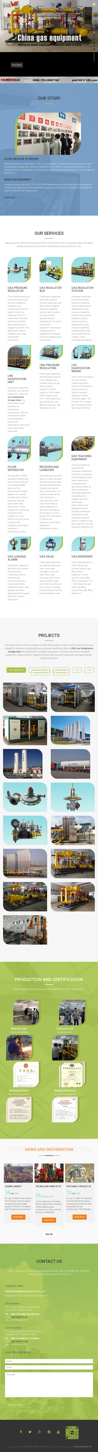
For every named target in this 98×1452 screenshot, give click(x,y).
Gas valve (47, 556)
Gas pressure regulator (17, 289)
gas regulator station (82, 289)
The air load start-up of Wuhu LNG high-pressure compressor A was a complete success (49, 1186)
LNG (77, 670)
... (36, 1189)
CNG (89, 670)
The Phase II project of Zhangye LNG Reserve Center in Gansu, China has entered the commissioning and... (78, 1186)
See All (49, 1234)
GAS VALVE (61, 673)
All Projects (16, 670)
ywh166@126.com (19, 1317)
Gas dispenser (81, 556)
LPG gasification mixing (80, 368)
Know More (17, 65)
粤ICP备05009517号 (82, 1447)
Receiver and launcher (49, 468)
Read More (19, 1217)
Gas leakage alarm (17, 558)
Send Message (15, 1405)
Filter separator (16, 468)
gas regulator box (51, 289)
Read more (9, 197)
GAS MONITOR (40, 673)
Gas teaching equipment (81, 457)
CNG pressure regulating (50, 366)
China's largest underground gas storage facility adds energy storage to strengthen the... (16, 1186)
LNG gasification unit (17, 378)
